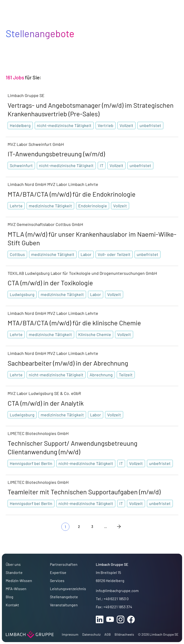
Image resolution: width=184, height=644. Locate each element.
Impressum (70, 634)
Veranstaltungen (64, 605)
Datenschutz (91, 634)
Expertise (58, 572)
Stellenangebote (64, 596)
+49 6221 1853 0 (116, 598)
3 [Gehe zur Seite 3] (92, 526)
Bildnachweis (124, 634)
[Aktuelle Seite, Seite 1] (65, 527)
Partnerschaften (63, 564)
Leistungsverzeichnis (68, 588)
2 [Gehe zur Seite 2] (79, 526)
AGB (107, 634)
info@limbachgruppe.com (117, 590)
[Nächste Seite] (119, 526)
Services (57, 580)
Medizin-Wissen (19, 580)
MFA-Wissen (16, 588)
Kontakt (12, 605)
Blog (9, 596)
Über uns (13, 564)
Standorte (14, 572)
